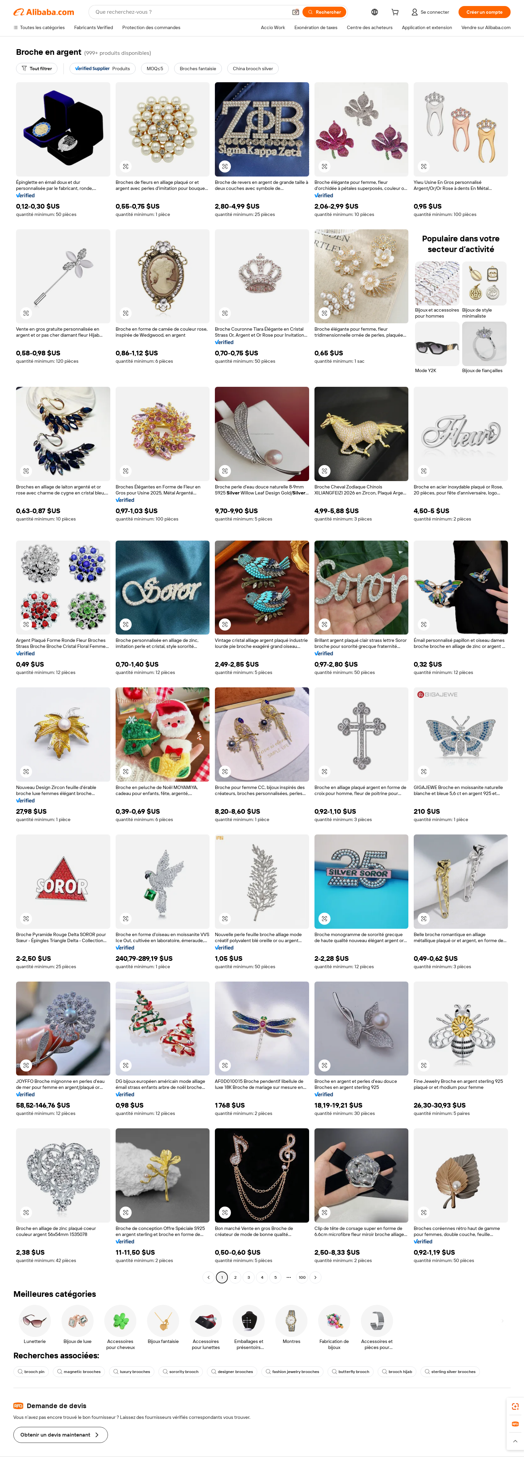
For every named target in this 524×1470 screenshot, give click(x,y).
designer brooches (232, 1371)
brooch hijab (397, 1371)
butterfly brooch (350, 1371)
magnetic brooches (79, 1371)
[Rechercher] (324, 12)
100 (302, 1277)
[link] (515, 1406)
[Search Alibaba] (191, 12)
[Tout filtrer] (36, 68)
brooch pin (31, 1371)
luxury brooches (131, 1371)
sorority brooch (181, 1371)
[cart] (396, 13)
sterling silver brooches (450, 1371)
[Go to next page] (315, 1277)
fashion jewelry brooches (292, 1371)
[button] (296, 12)
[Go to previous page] (209, 1277)
